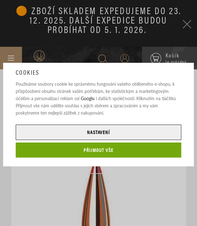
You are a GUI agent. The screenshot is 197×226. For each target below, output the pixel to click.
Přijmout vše (98, 149)
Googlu (88, 98)
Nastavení (98, 132)
